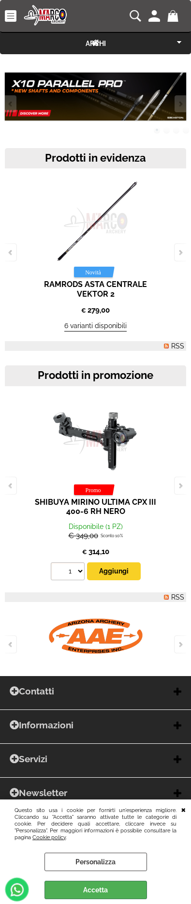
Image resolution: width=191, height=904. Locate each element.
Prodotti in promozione (95, 375)
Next (180, 104)
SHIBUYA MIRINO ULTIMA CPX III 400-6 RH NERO (95, 506)
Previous (11, 104)
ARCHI (96, 43)
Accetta (95, 890)
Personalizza (95, 862)
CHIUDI (183, 809)
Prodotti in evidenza (95, 158)
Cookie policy (49, 837)
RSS (177, 346)
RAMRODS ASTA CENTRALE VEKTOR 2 (95, 289)
